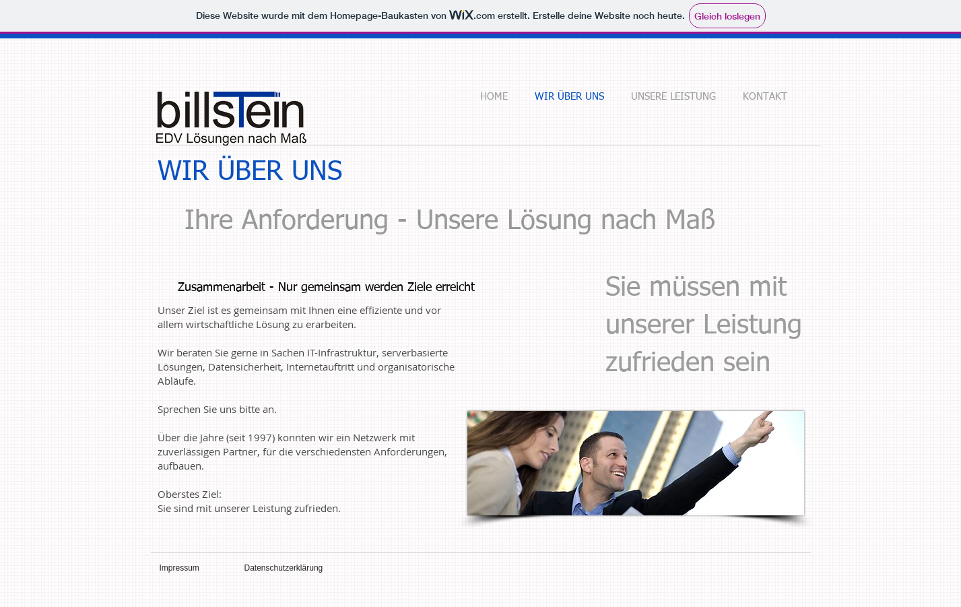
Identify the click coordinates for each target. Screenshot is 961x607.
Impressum (179, 568)
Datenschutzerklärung (283, 568)
